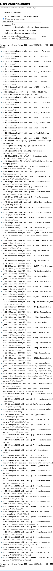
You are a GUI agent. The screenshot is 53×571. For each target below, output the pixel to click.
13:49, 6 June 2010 (10, 161)
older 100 (32, 45)
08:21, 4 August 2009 (11, 171)
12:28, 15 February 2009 (12, 301)
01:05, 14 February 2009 (12, 353)
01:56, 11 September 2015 (13, 71)
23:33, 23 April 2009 (10, 181)
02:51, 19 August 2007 (11, 429)
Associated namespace (40, 27)
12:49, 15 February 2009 (12, 296)
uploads (28, 8)
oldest (10, 45)
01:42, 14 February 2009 (12, 337)
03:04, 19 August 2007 (11, 414)
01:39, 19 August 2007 (11, 481)
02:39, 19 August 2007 (11, 434)
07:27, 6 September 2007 (12, 378)
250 (51, 45)
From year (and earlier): (11, 36)
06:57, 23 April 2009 (10, 222)
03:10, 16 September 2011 (13, 133)
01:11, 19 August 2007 (11, 532)
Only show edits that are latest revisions (21, 30)
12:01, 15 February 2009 (12, 317)
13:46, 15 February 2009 (12, 271)
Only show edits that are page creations (20, 33)
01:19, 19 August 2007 (11, 516)
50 (42, 45)
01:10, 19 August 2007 (11, 537)
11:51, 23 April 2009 (10, 197)
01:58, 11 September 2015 (13, 61)
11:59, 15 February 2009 (12, 322)
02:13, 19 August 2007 (11, 445)
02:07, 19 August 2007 (11, 465)
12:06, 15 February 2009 (12, 312)
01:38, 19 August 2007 (11, 491)
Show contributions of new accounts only (21, 16)
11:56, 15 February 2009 (12, 332)
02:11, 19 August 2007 (11, 450)
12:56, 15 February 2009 (12, 291)
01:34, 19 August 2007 (11, 511)
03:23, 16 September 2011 (13, 102)
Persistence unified (43, 212)
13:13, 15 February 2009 (12, 286)
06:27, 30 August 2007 (11, 404)
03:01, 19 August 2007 (11, 424)
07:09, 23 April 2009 (10, 212)
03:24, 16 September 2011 (13, 97)
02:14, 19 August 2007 (11, 440)
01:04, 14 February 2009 (12, 358)
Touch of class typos (42, 227)
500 (2, 47)
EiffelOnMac (45, 51)
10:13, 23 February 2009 (12, 250)
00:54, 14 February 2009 (12, 363)
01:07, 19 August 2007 (11, 547)
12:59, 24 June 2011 (10, 140)
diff (25, 51)
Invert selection (21, 27)
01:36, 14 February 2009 (12, 348)
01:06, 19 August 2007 (11, 552)
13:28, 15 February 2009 (12, 276)
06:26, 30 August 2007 (11, 409)
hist (30, 51)
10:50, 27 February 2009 (12, 232)
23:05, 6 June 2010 (10, 145)
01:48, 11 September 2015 (13, 76)
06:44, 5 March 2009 (11, 227)
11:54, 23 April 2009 (10, 192)
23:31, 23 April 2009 (10, 186)
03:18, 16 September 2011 (13, 112)
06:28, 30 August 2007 (11, 394)
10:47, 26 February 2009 (12, 240)
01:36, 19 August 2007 (11, 501)
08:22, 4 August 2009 (11, 166)
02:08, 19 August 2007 (11, 455)
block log (21, 8)
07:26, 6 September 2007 (12, 388)
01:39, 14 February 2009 (12, 342)
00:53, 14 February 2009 (12, 368)
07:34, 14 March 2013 (11, 92)
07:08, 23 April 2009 (10, 217)
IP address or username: (14, 19)
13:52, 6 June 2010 (10, 156)
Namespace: (7, 26)
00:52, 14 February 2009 (12, 373)
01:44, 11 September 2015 (13, 87)
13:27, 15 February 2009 (12, 281)
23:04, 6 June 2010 (10, 151)
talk (15, 8)
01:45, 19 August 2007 (11, 475)
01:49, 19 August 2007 (11, 470)
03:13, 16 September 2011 (13, 117)
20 (39, 45)
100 (46, 45)
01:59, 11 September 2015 (13, 56)
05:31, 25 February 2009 (12, 245)
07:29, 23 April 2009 (10, 207)
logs (34, 8)
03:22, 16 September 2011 (13, 107)
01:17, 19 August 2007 (11, 521)
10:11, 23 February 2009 (12, 255)
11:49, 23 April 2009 (10, 202)
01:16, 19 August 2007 (11, 527)
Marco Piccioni (9, 8)
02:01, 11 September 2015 (13, 51)
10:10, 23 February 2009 (12, 261)
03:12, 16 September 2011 (13, 128)
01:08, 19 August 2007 (11, 542)
